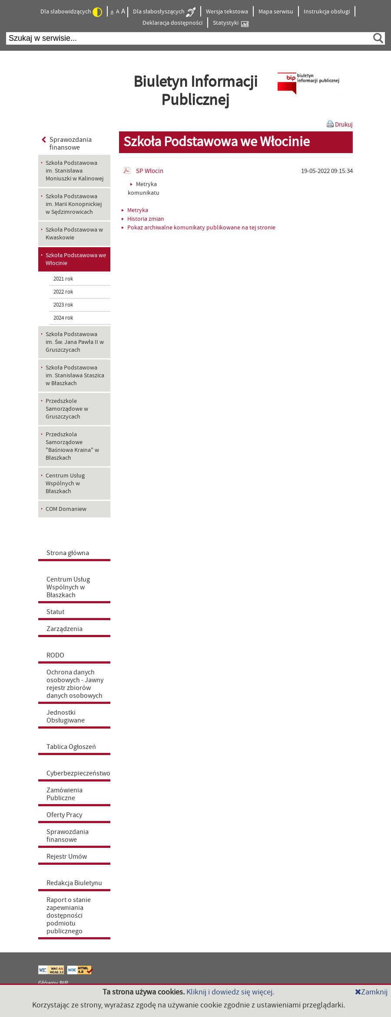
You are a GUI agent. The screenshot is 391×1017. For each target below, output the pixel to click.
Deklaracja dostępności (172, 23)
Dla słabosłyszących (164, 12)
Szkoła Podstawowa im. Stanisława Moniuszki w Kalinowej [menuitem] (74, 171)
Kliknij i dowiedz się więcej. (230, 992)
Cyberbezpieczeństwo (78, 773)
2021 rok (63, 278)
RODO (55, 655)
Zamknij (371, 992)
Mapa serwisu (275, 12)
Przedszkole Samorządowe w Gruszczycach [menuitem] (67, 409)
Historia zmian (143, 219)
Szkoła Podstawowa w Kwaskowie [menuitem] (74, 234)
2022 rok (63, 291)
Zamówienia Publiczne (64, 794)
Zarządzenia (64, 629)
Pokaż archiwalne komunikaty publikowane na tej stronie (198, 228)
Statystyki (231, 23)
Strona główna (67, 553)
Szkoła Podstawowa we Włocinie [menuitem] (76, 259)
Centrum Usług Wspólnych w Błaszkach (68, 587)
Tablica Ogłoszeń (71, 746)
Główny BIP (53, 983)
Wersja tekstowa (227, 12)
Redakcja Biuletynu (74, 883)
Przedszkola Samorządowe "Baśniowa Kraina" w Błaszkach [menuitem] (72, 446)
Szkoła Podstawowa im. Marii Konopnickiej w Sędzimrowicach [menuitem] (74, 204)
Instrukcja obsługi (327, 12)
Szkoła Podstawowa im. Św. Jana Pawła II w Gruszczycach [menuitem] (75, 342)
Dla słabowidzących (71, 12)
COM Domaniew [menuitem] (66, 509)
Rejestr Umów (66, 856)
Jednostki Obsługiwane (65, 716)
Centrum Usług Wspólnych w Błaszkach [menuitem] (65, 483)
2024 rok (63, 317)
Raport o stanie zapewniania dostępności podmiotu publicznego (68, 915)
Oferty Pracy (64, 815)
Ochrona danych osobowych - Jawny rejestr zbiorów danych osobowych (74, 684)
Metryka (135, 210)
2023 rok (63, 304)
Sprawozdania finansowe (67, 143)
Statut (55, 612)
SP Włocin (149, 171)
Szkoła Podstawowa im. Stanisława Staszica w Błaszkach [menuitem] (75, 375)
